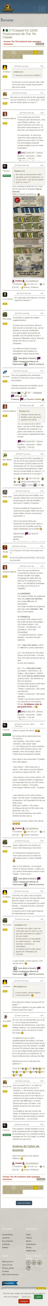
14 (16, 57)
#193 (41, 724)
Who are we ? (8, 1262)
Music (28, 1241)
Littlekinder (8, 299)
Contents (6, 1244)
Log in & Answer (24, 1203)
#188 (42, 405)
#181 (41, 66)
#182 (41, 93)
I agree (38, 1297)
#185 (41, 293)
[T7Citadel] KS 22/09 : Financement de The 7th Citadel (21, 34)
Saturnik (6, 377)
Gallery (5, 1247)
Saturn (22, 411)
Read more (26, 1297)
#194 (41, 841)
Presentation (7, 1235)
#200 (41, 1124)
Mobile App (31, 1251)
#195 (41, 891)
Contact (5, 1271)
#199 (41, 1081)
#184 (41, 165)
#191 (41, 546)
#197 (41, 981)
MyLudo (31, 158)
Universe (6, 1238)
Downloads (31, 1244)
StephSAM (7, 1021)
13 (10, 57)
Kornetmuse (7, 497)
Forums (7, 42)
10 (36, 52)
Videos (29, 1238)
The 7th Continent (18, 42)
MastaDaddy (7, 460)
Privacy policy (8, 1268)
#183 (42, 113)
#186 (41, 313)
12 (5, 57)
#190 (41, 491)
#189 (41, 454)
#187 (41, 371)
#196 (41, 919)
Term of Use (7, 1265)
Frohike (6, 99)
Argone (5, 552)
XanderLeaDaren (9, 119)
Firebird (6, 171)
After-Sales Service (10, 1274)
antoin (15, 72)
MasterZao (7, 319)
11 (41, 52)
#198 (41, 1015)
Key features (7, 1241)
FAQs (28, 1235)
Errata (28, 1247)
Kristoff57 (7, 1087)
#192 (42, 566)
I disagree (24, 1301)
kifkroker (6, 72)
